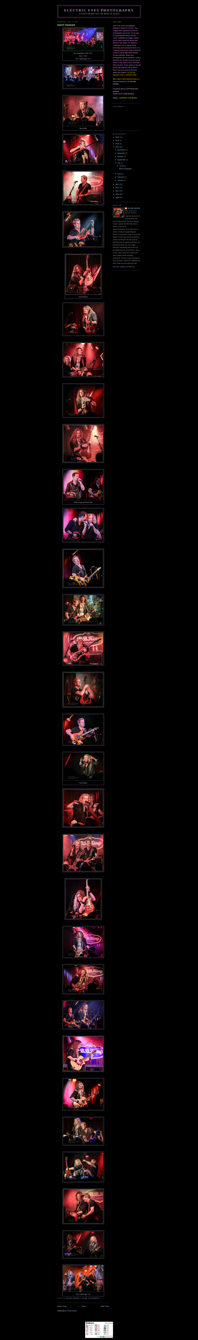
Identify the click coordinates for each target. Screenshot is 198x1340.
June (119, 174)
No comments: (94, 1298)
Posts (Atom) (72, 1311)
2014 (117, 147)
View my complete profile (124, 267)
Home (83, 1306)
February (121, 177)
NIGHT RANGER (66, 25)
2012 (117, 188)
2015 (117, 144)
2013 (117, 184)
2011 (117, 191)
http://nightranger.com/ (83, 59)
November (121, 153)
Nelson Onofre (133, 208)
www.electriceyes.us (120, 81)
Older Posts (105, 1306)
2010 (117, 194)
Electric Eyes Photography (99, 10)
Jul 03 (121, 166)
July (119, 163)
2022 (117, 137)
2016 (117, 140)
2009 (117, 197)
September (121, 160)
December (121, 150)
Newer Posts (62, 1306)
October (120, 156)
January (120, 180)
